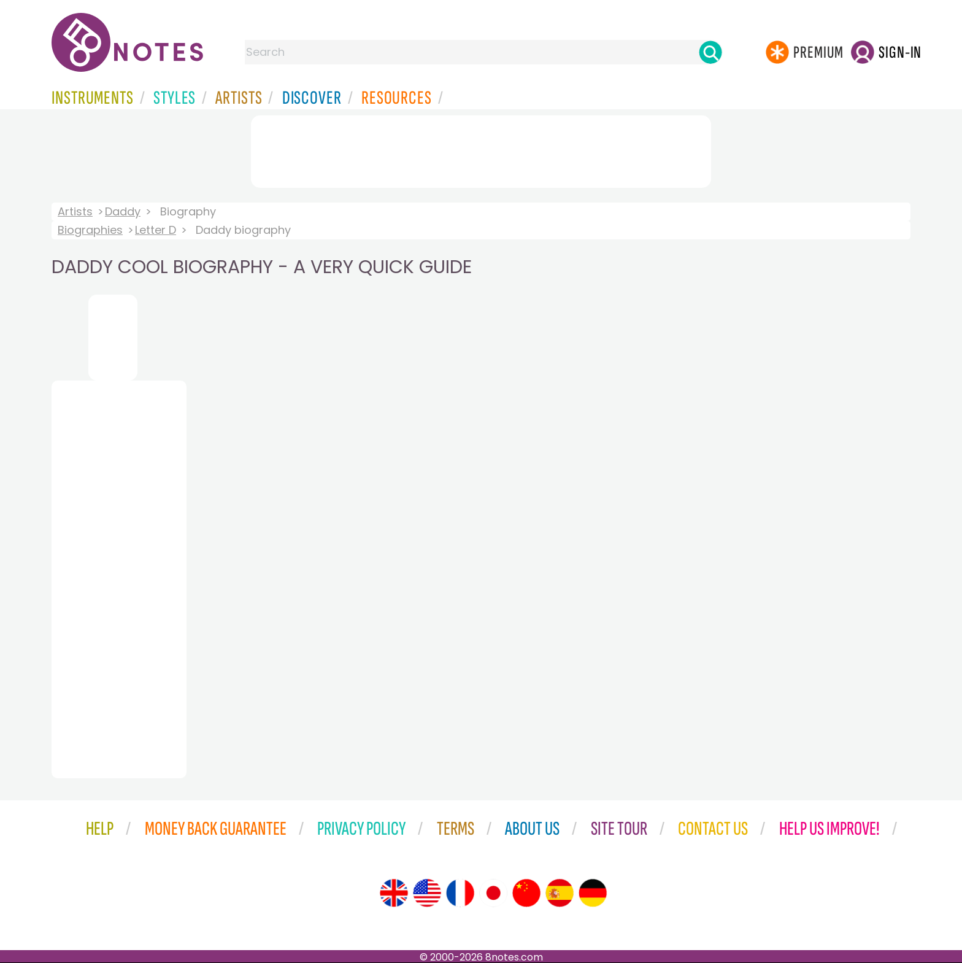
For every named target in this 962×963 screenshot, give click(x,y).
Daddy (122, 211)
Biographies (90, 230)
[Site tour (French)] (460, 893)
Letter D (155, 230)
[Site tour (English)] (394, 893)
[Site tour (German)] (592, 893)
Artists (75, 211)
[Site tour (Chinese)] (526, 893)
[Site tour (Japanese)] (493, 893)
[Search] (710, 52)
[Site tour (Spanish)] (559, 893)
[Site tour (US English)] (427, 893)
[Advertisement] (481, 149)
